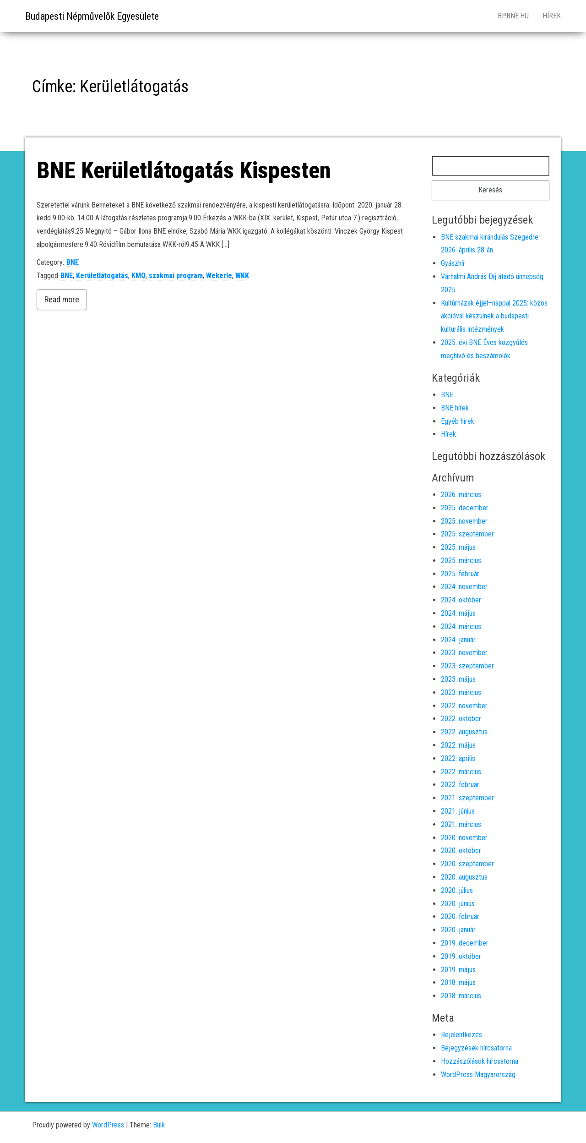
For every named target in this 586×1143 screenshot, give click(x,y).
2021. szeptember (467, 797)
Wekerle (219, 275)
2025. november (464, 521)
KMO (138, 275)
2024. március (461, 626)
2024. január (458, 639)
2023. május (458, 679)
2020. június (458, 903)
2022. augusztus (464, 731)
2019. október (461, 956)
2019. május (458, 969)
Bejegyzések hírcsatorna (476, 1048)
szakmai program (176, 275)
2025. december (464, 507)
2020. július (457, 890)
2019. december (464, 943)
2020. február (460, 916)
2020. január (458, 929)
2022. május (458, 745)
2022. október (461, 718)
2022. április (458, 758)
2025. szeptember (467, 534)
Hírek (552, 15)
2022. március (461, 771)
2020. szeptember (467, 863)
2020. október (461, 850)
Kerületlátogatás (102, 275)
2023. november (464, 652)
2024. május (458, 613)
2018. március (461, 995)
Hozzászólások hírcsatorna (479, 1061)
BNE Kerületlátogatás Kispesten (184, 170)
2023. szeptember (467, 666)
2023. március (461, 692)
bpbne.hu (513, 15)
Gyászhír (453, 263)
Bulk (159, 1125)
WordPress (108, 1125)
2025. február (460, 573)
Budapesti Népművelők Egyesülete (92, 16)
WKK (242, 275)
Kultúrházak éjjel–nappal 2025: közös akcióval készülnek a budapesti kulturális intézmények (494, 316)
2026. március (461, 494)
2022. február (460, 784)
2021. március (461, 824)
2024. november (464, 586)
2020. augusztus (464, 877)
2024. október (461, 600)
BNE (72, 262)
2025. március (461, 560)
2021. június (458, 811)
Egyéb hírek (457, 421)
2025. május (458, 547)
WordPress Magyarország (478, 1074)
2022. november (464, 705)
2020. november (464, 837)
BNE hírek (455, 408)
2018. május (458, 982)
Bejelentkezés (461, 1034)
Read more (61, 299)
